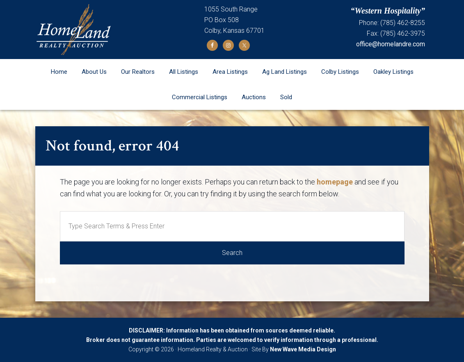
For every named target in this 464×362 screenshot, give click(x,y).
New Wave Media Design (303, 349)
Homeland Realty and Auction (120, 29)
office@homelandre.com (390, 44)
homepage (335, 182)
